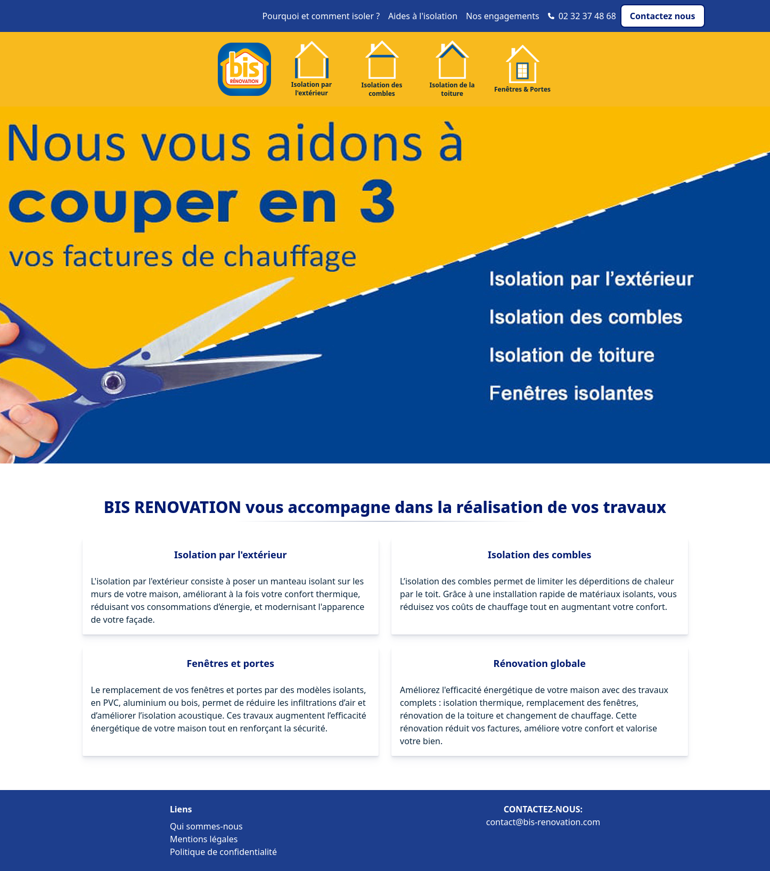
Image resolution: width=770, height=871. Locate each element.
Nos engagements (502, 16)
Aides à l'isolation (422, 16)
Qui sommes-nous (206, 826)
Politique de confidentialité (223, 852)
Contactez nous (662, 16)
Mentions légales (204, 839)
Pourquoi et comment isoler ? (321, 16)
